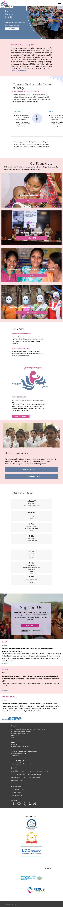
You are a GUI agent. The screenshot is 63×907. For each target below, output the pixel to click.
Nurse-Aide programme (31, 476)
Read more (5, 663)
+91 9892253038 (15, 744)
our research (20, 416)
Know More (31, 201)
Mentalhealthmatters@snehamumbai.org (23, 763)
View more (5, 719)
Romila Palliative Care (31, 469)
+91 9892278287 (15, 756)
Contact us (24, 630)
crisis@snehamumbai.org (18, 754)
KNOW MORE (12, 28)
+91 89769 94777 (15, 765)
